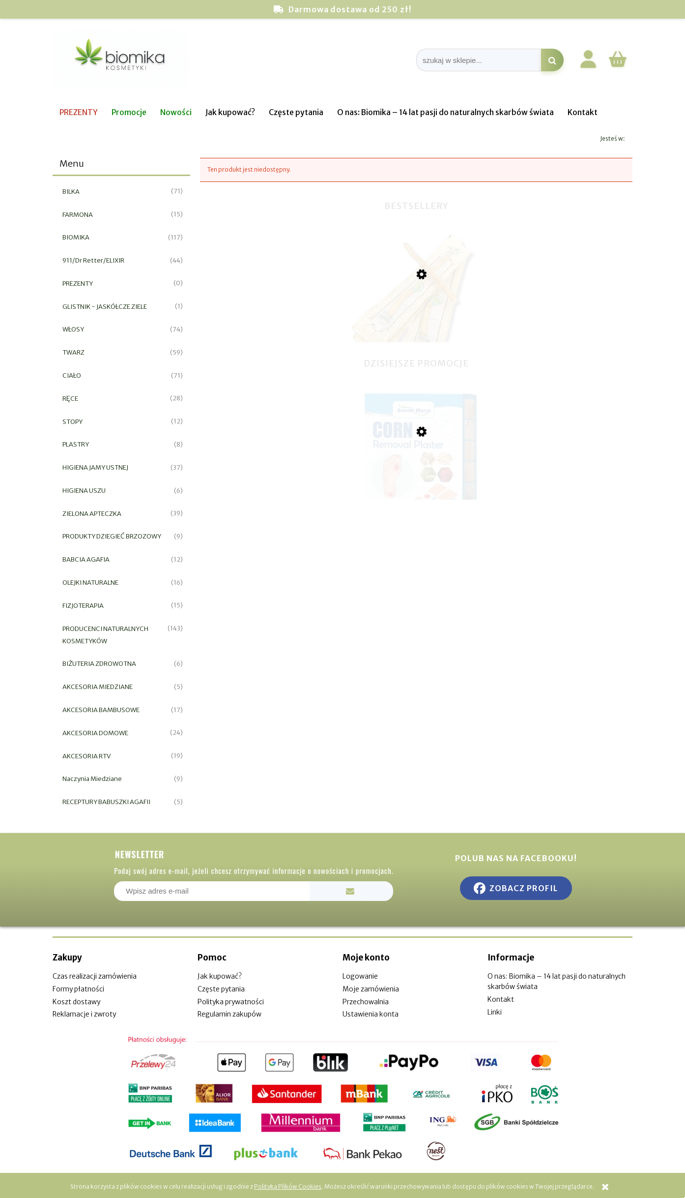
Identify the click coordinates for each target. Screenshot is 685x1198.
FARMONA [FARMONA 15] (77, 214)
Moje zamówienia (370, 989)
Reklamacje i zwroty (84, 1014)
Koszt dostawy (76, 1001)
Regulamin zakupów (229, 1014)
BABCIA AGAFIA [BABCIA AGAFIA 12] (86, 559)
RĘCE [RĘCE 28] (70, 398)
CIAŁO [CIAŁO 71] (71, 375)
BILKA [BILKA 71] (71, 191)
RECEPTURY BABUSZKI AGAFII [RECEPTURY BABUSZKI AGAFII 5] (106, 802)
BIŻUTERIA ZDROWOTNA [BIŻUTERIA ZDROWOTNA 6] (99, 663)
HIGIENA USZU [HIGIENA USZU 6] (84, 490)
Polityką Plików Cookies (287, 1186)
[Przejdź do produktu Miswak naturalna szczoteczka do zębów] (416, 326)
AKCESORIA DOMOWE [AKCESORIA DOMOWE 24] (95, 733)
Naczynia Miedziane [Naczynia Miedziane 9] (92, 779)
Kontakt (500, 999)
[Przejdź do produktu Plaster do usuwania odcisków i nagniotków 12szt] (416, 481)
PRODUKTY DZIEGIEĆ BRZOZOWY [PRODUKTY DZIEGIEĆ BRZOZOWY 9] (111, 536)
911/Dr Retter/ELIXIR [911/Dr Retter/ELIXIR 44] (93, 260)
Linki (494, 1012)
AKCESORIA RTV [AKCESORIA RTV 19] (86, 756)
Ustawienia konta (370, 1014)
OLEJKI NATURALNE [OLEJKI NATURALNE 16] (90, 582)
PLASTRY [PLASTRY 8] (75, 444)
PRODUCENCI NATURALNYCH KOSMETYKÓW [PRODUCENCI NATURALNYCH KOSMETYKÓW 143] (105, 635)
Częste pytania (221, 989)
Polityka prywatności (231, 1001)
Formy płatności (78, 989)
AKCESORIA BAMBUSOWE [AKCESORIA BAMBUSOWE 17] (101, 710)
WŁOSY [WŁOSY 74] (73, 329)
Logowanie (360, 976)
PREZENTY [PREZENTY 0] (77, 283)
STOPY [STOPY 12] (72, 422)
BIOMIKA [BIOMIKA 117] (75, 237)
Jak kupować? (220, 976)
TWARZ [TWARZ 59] (73, 352)
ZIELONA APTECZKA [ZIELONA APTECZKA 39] (91, 513)
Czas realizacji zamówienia (95, 976)
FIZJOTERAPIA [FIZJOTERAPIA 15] (83, 605)
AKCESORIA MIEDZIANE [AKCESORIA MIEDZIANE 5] (97, 687)
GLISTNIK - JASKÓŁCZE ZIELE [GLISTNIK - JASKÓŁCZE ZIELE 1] (104, 306)
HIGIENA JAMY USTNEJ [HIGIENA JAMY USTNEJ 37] (95, 467)
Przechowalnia (365, 1001)
